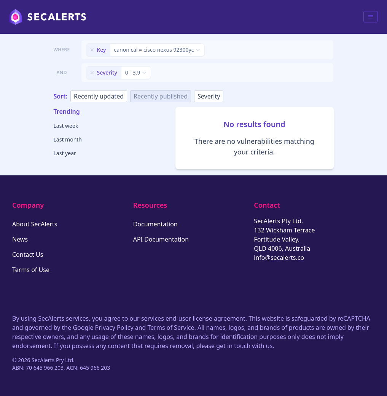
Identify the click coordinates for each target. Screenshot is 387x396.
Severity (208, 96)
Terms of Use (30, 270)
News (20, 239)
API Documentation (161, 239)
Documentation (155, 224)
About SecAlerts (34, 224)
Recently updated (99, 96)
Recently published (161, 96)
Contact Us (27, 254)
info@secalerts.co (279, 257)
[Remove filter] (92, 50)
